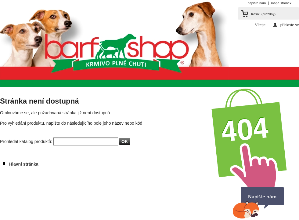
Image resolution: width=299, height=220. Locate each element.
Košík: (263, 14)
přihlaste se (289, 25)
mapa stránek (281, 3)
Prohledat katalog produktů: (26, 141)
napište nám (256, 3)
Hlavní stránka (19, 164)
